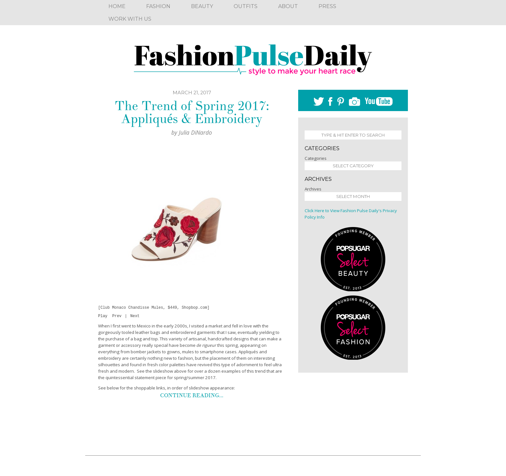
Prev (117, 317)
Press (327, 6)
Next (135, 317)
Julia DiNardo (195, 132)
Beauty (202, 6)
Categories (316, 158)
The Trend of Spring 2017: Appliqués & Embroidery (192, 112)
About (288, 6)
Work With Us (129, 19)
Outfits (246, 6)
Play (102, 317)
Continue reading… (191, 396)
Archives (313, 189)
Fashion (158, 6)
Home (117, 6)
